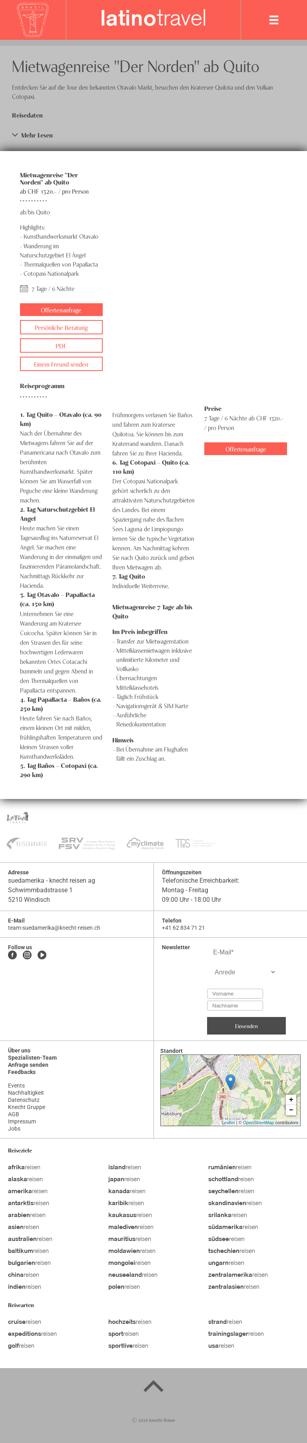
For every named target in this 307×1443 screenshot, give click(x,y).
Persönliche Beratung (61, 327)
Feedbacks (22, 1072)
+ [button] (291, 1100)
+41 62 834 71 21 (183, 928)
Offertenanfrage (61, 309)
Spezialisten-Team (32, 1057)
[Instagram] (27, 955)
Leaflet (228, 1122)
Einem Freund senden (61, 363)
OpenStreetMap (258, 1122)
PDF (61, 345)
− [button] (291, 1110)
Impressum (22, 1121)
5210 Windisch (29, 899)
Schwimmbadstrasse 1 (40, 890)
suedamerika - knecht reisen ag (51, 880)
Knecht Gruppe (26, 1107)
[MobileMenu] (273, 20)
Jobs (14, 1128)
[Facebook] (12, 955)
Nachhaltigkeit (26, 1093)
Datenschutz (24, 1100)
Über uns (19, 1050)
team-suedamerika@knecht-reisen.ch (54, 928)
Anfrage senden (28, 1065)
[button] (153, 135)
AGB (13, 1114)
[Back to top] (153, 1387)
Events (16, 1085)
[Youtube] (42, 955)
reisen (24, 1167)
